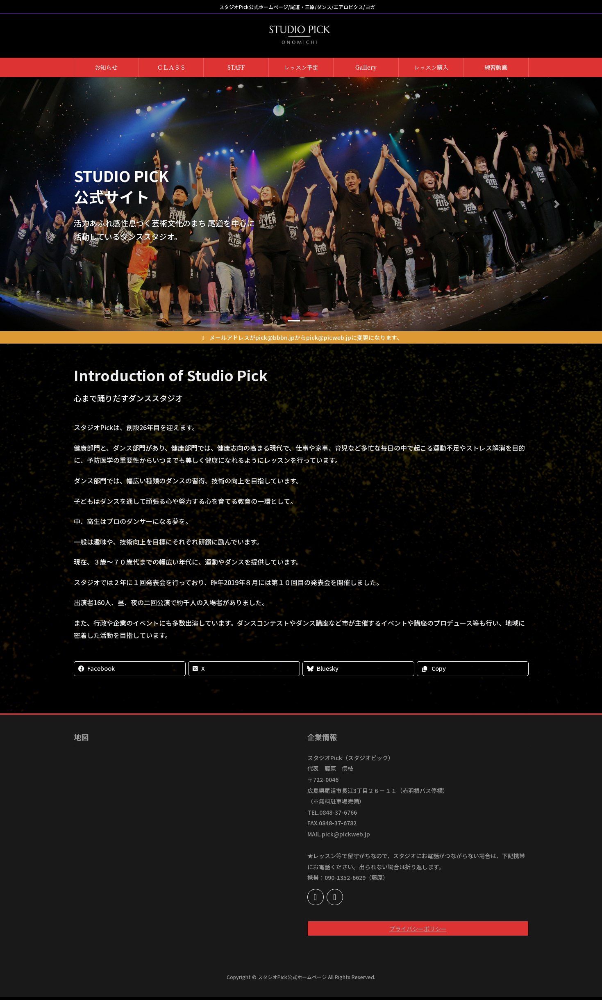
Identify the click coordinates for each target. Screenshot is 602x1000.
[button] (45, 204)
